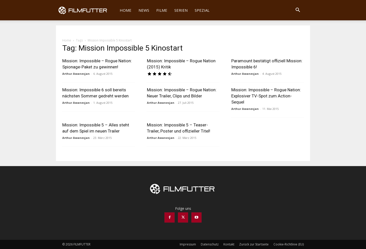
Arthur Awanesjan (76, 74)
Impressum (188, 244)
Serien (181, 10)
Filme (161, 10)
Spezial (202, 10)
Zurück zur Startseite (254, 244)
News (144, 10)
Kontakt (228, 244)
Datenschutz (210, 244)
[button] (298, 10)
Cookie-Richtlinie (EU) (288, 244)
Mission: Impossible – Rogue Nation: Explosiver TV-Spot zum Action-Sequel (266, 96)
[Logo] (86, 10)
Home (125, 10)
